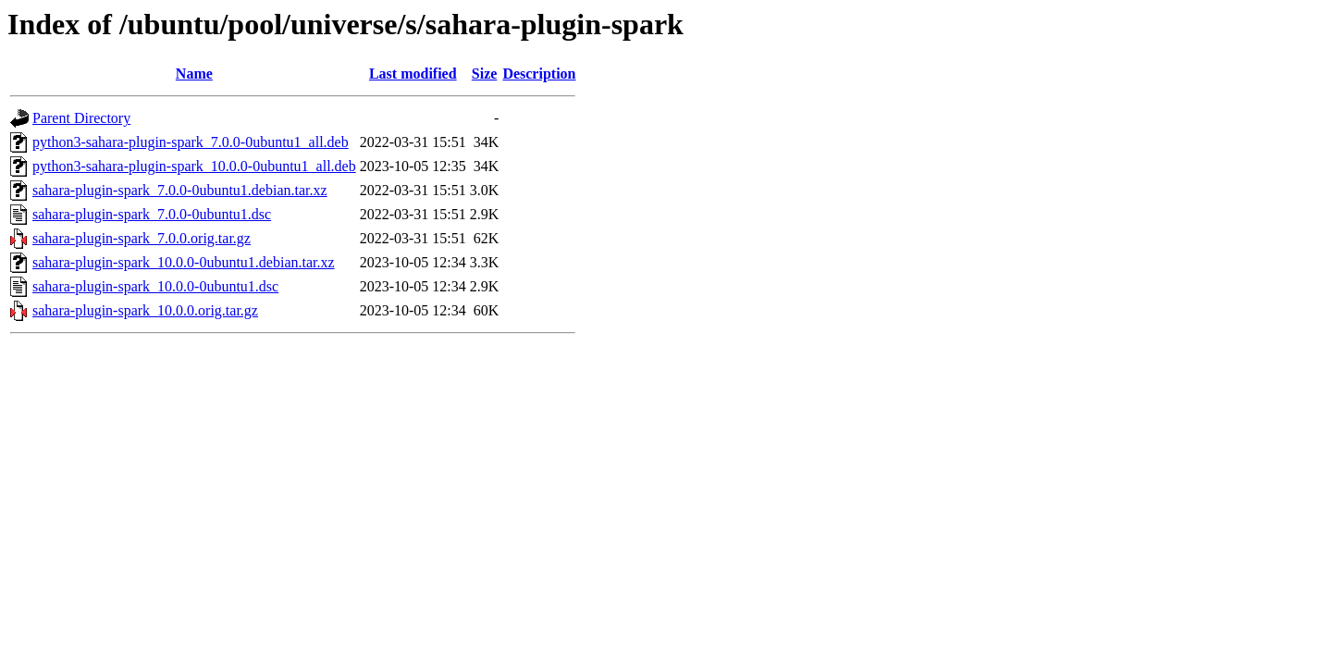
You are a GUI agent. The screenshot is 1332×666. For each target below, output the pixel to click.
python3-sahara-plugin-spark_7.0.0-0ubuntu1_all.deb (190, 142)
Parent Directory (81, 118)
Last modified (413, 73)
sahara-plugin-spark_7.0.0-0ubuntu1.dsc (151, 214)
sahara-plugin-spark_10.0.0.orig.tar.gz (145, 310)
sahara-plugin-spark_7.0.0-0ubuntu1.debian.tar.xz (179, 190)
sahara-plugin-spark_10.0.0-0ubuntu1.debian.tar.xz (183, 262)
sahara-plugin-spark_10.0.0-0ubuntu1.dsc (155, 286)
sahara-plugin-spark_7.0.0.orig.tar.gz (141, 238)
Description (538, 73)
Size (485, 73)
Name (194, 73)
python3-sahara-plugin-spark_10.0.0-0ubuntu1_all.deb (194, 166)
